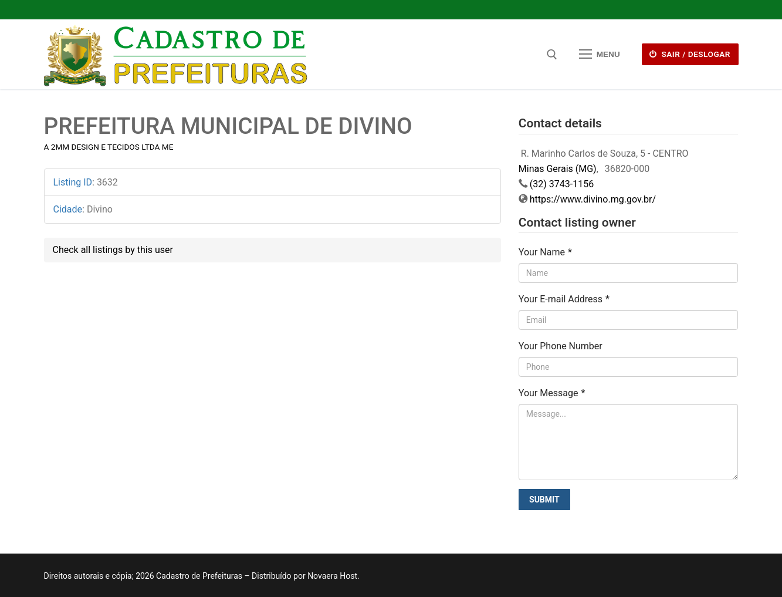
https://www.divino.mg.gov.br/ (593, 199)
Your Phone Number (560, 346)
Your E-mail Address (564, 299)
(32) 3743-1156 (562, 184)
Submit (544, 499)
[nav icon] (599, 54)
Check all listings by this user (113, 249)
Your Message (552, 393)
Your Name (545, 252)
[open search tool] (552, 54)
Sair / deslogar (689, 54)
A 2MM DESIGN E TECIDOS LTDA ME (109, 146)
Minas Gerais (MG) (558, 168)
